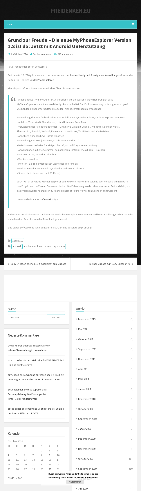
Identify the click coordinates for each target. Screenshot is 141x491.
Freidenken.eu (70, 11)
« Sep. (11, 477)
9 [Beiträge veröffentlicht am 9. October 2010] (49, 455)
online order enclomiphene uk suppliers (29, 408)
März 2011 (83, 379)
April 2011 (83, 369)
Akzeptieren (75, 482)
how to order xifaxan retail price (25, 360)
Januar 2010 (84, 428)
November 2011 (86, 359)
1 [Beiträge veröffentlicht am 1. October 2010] (41, 450)
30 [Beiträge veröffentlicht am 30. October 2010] (50, 469)
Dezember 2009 (86, 438)
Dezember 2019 (86, 319)
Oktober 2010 (85, 409)
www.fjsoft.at (51, 199)
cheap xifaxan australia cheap (24, 345)
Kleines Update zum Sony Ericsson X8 (111, 263)
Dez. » (19, 477)
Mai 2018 (83, 329)
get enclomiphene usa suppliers (25, 389)
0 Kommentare (65, 54)
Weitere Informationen (87, 477)
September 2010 (87, 418)
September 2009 (87, 468)
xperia (48, 246)
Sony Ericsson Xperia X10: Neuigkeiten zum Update (37, 263)
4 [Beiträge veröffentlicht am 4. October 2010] (8, 455)
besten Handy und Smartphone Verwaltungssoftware (99, 75)
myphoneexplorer (33, 246)
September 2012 (87, 349)
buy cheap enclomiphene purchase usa (29, 374)
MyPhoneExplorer (43, 80)
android (16, 246)
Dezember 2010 (86, 399)
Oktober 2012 (85, 339)
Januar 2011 (84, 389)
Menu (70, 24)
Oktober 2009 (85, 458)
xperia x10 (17, 240)
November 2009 (86, 448)
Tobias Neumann (42, 54)
